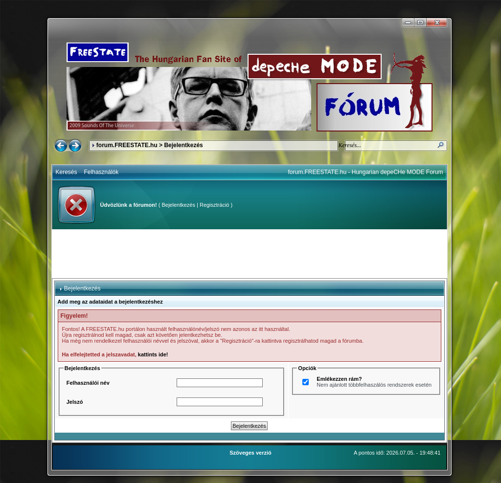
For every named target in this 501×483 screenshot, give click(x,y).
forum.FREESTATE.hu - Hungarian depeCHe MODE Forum (365, 172)
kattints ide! (153, 354)
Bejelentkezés (178, 205)
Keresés (66, 172)
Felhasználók (101, 172)
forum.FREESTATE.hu (127, 145)
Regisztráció (214, 205)
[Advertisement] (249, 254)
